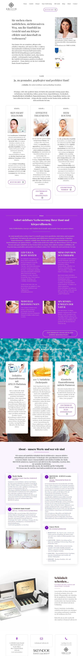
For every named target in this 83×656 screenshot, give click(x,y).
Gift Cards (57, 4)
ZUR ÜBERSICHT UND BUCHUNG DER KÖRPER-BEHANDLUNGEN (60, 333)
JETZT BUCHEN (51, 10)
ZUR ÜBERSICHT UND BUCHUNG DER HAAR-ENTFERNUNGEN (66, 409)
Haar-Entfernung (47, 4)
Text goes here (67, 10)
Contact (75, 4)
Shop (63, 4)
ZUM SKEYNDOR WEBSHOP (66, 188)
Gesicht (31, 4)
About (69, 4)
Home (25, 4)
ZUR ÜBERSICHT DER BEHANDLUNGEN (41, 194)
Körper (38, 4)
